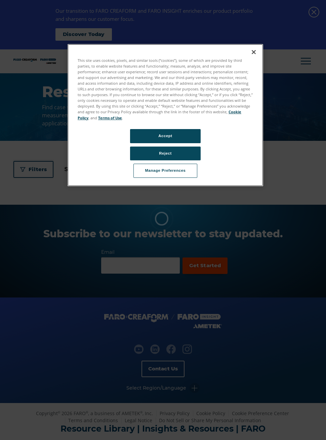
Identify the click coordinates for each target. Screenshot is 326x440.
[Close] (253, 52)
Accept (165, 136)
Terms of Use (110, 117)
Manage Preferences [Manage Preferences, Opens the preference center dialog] (165, 170)
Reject (165, 153)
